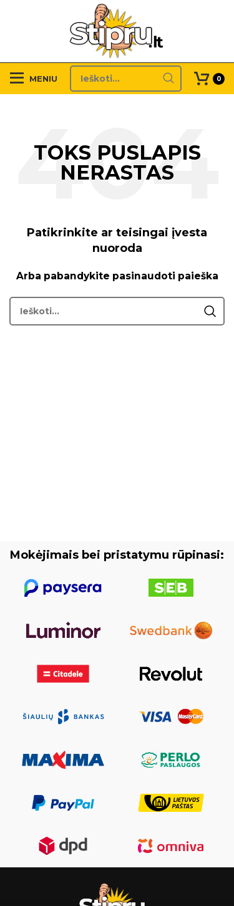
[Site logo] (117, 30)
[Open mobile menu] (33, 78)
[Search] (126, 78)
